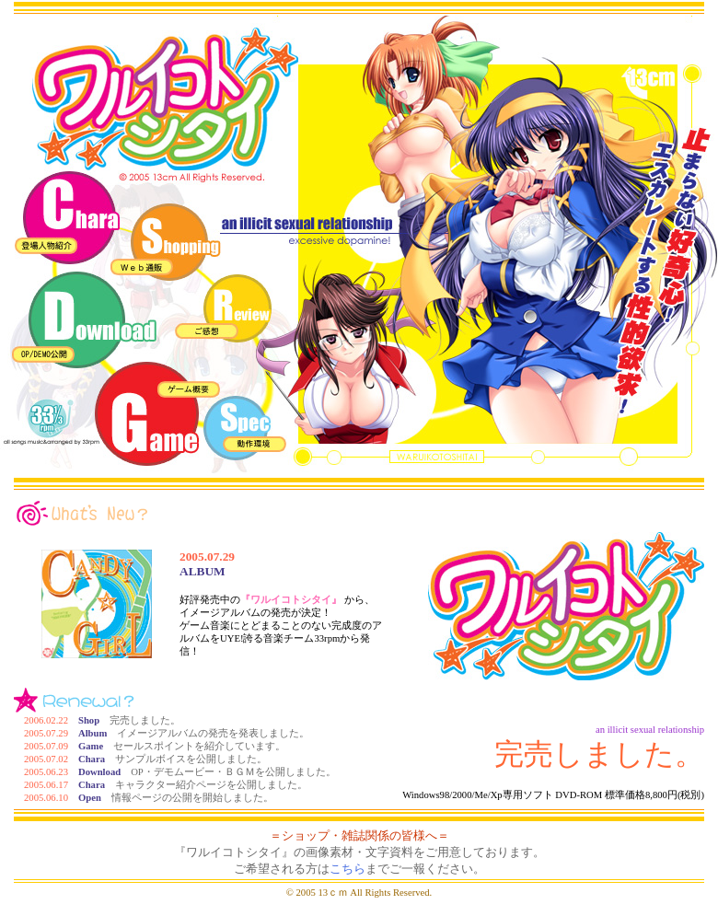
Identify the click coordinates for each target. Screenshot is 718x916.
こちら (347, 868)
